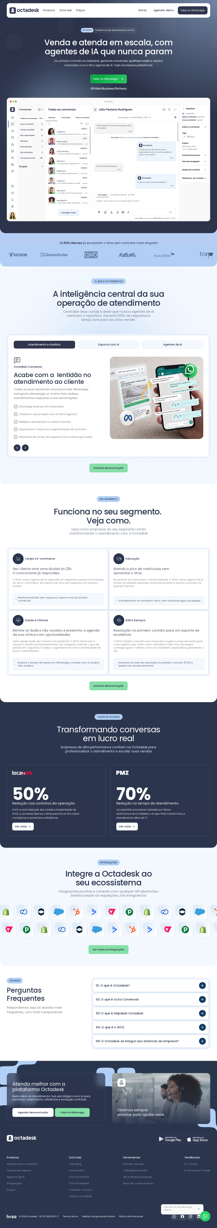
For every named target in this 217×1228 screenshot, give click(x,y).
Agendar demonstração (33, 1112)
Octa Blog (75, 1164)
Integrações (14, 1183)
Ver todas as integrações (108, 949)
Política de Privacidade (131, 1216)
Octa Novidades (79, 1183)
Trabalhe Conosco (80, 1190)
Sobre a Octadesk (80, 1196)
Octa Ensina (76, 1170)
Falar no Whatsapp (72, 1112)
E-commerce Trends (197, 1170)
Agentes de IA (16, 1177)
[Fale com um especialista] (205, 1216)
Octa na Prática (79, 1177)
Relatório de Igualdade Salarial (98, 1216)
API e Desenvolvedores (137, 1177)
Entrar (143, 10)
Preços (80, 10)
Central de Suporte (19, 1170)
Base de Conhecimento (138, 1183)
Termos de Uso (70, 1216)
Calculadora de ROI (135, 1170)
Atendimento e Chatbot (22, 1164)
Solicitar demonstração (108, 468)
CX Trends (190, 1164)
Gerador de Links (133, 1164)
